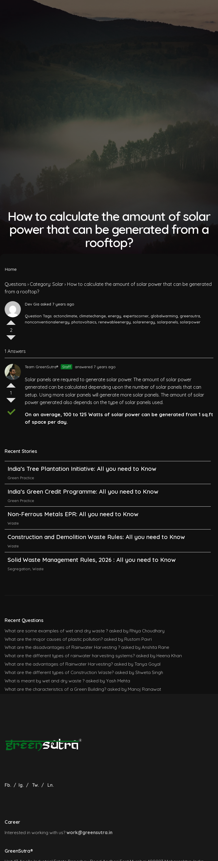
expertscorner (136, 316)
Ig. (21, 785)
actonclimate (65, 316)
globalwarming (164, 316)
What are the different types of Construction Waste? (59, 672)
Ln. (50, 785)
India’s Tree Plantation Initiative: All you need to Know (83, 482)
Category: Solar (46, 284)
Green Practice (21, 492)
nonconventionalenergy (47, 322)
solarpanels (167, 322)
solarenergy (144, 322)
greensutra (190, 316)
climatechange (92, 316)
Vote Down (11, 340)
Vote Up (11, 320)
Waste (13, 537)
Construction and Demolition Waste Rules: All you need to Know (96, 551)
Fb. (8, 785)
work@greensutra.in (89, 832)
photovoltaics (83, 322)
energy (114, 316)
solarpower (190, 322)
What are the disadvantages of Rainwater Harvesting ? (62, 647)
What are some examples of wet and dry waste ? (56, 631)
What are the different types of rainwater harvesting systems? (70, 655)
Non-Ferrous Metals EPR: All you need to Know (73, 528)
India (12, 469)
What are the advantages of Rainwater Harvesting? (59, 664)
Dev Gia (32, 304)
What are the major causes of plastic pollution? (54, 639)
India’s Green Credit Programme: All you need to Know (83, 505)
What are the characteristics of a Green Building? (55, 689)
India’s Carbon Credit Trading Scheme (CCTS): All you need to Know (100, 460)
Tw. (35, 785)
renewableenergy (114, 322)
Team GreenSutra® (41, 366)
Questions (15, 284)
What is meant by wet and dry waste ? (44, 681)
